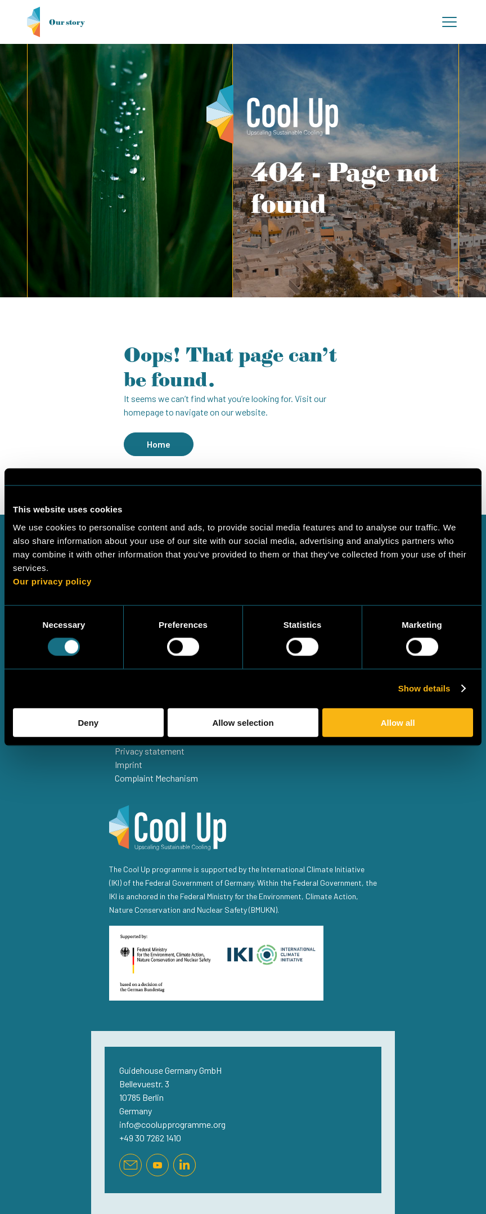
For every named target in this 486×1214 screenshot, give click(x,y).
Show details (424, 688)
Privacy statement (149, 751)
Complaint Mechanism (156, 778)
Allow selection (242, 722)
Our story (56, 22)
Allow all (398, 722)
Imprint (128, 764)
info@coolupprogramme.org (172, 1124)
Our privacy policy (52, 581)
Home (158, 444)
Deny (88, 722)
